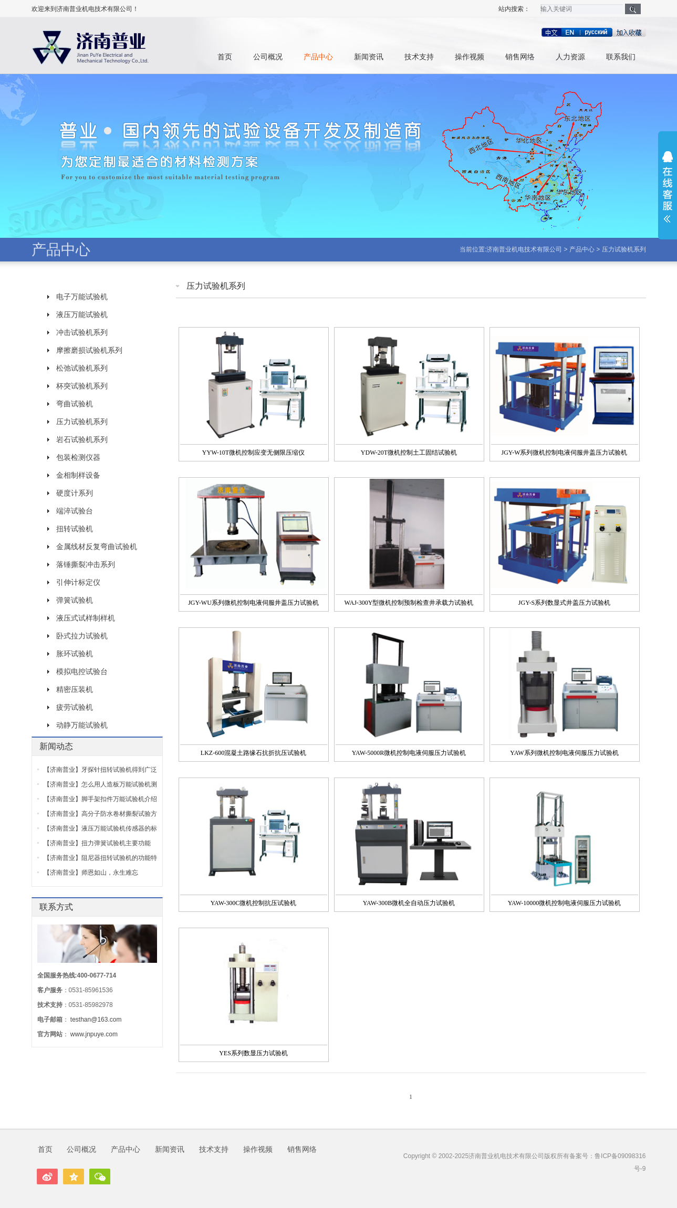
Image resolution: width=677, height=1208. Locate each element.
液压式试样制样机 (85, 618)
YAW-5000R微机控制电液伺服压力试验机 (409, 753)
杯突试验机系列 (82, 386)
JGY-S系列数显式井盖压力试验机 (564, 602)
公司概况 (268, 57)
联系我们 (621, 57)
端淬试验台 (74, 511)
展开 (667, 186)
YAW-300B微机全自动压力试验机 (409, 903)
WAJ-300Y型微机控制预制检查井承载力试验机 (409, 602)
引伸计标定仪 (78, 582)
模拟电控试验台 (82, 671)
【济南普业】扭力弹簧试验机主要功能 (97, 843)
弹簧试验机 (74, 600)
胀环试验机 (74, 653)
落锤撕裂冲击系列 (85, 564)
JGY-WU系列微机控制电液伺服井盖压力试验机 (253, 602)
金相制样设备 (78, 475)
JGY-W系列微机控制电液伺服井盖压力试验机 (565, 452)
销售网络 (520, 57)
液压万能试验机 (82, 314)
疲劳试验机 (74, 707)
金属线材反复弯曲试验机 (96, 546)
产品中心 (318, 57)
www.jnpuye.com (94, 1034)
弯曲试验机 (74, 404)
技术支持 (419, 57)
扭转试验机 (74, 528)
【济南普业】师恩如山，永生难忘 (91, 872)
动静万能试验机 (82, 725)
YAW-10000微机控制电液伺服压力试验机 (564, 903)
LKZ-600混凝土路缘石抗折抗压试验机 (253, 753)
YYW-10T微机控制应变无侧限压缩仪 (253, 452)
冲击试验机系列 (82, 332)
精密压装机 (74, 689)
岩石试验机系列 (82, 439)
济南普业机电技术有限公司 (524, 249)
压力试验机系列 (624, 249)
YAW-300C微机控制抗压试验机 (254, 903)
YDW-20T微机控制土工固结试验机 (409, 452)
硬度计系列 (74, 493)
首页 (224, 57)
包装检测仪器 (78, 457)
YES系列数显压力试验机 (253, 1053)
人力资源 (570, 57)
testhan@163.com (96, 1019)
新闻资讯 (368, 57)
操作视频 (469, 57)
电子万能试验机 (82, 296)
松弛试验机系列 (82, 368)
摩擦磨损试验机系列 (89, 350)
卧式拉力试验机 (82, 636)
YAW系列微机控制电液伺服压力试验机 (564, 753)
